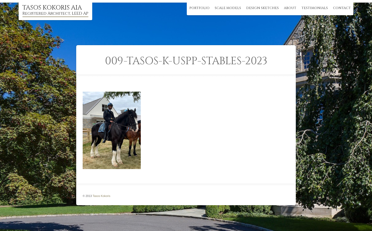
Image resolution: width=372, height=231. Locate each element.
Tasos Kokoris (101, 195)
